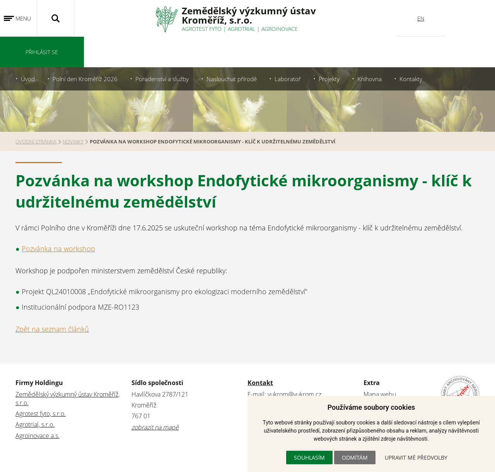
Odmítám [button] (355, 457)
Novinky (73, 110)
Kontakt (260, 352)
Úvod (28, 48)
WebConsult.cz (58, 461)
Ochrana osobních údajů (397, 385)
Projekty (338, 48)
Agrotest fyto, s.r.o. (40, 383)
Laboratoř (296, 48)
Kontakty (421, 48)
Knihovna (379, 48)
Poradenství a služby (166, 48)
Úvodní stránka (35, 110)
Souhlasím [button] (309, 457)
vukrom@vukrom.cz (294, 363)
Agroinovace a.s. (37, 404)
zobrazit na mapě (155, 396)
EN (420, 18)
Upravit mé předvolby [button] (416, 457)
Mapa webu (380, 363)
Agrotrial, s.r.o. (35, 394)
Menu (23, 18)
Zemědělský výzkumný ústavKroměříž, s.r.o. (249, 15)
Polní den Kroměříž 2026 (87, 48)
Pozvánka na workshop (58, 218)
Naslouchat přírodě (238, 48)
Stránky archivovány (390, 374)
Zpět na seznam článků (52, 298)
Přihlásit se (470, 18)
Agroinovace (279, 28)
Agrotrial (241, 28)
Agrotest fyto (202, 28)
